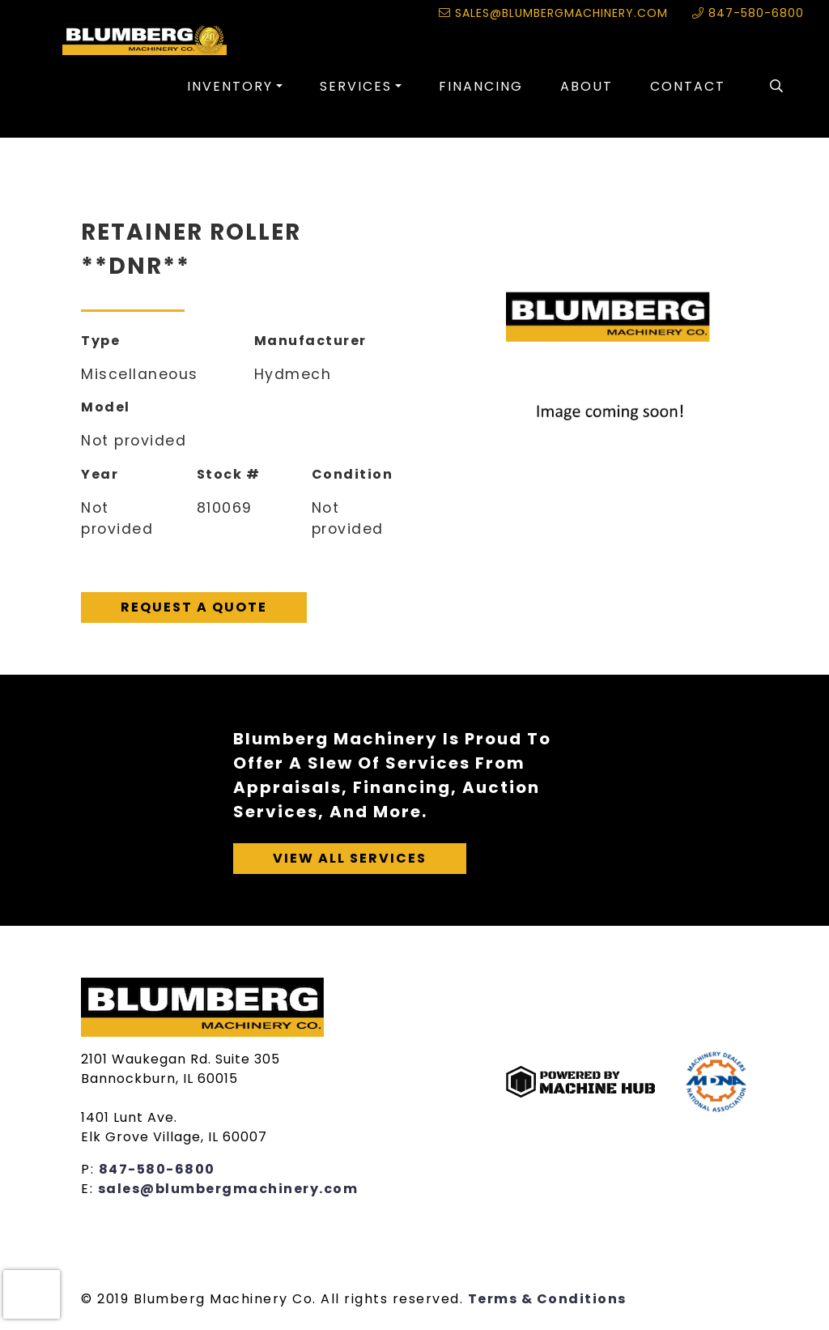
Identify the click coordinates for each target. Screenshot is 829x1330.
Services (356, 86)
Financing (481, 86)
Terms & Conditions (547, 1299)
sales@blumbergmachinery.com (553, 13)
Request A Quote (194, 607)
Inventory (230, 86)
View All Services (350, 858)
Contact (687, 86)
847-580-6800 (748, 13)
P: (90, 1169)
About (586, 86)
